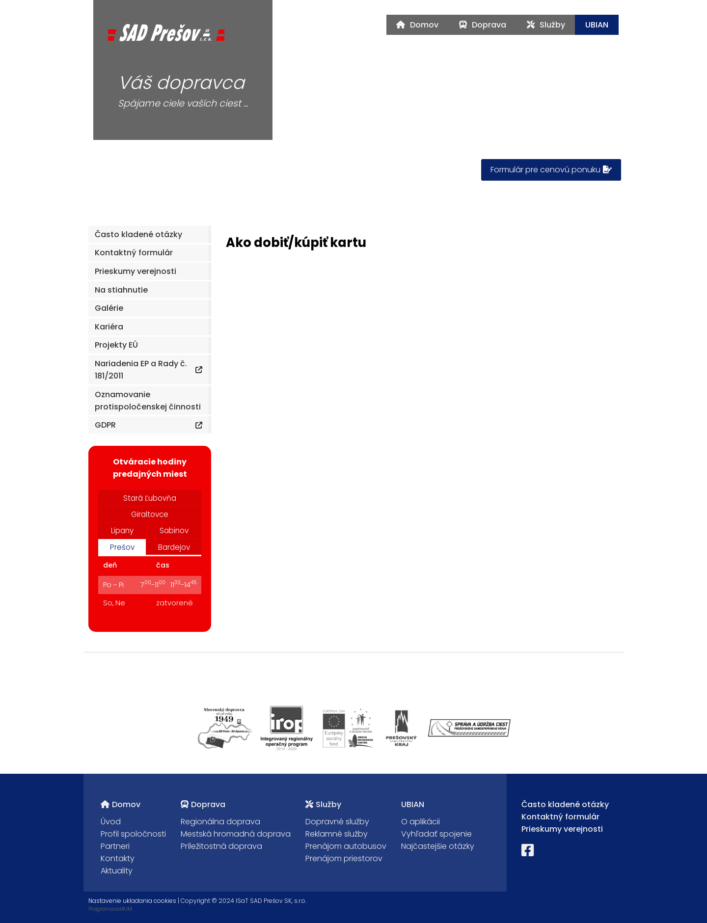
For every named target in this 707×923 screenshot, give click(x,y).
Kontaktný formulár (560, 816)
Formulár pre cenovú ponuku (551, 169)
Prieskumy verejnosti (562, 829)
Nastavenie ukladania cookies (132, 900)
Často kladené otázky (565, 804)
